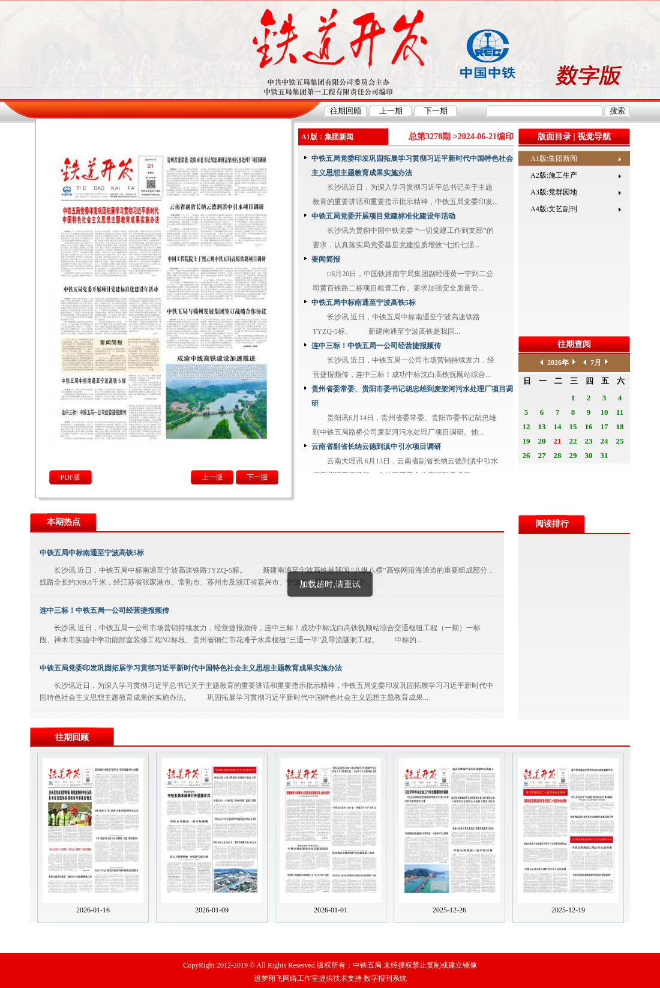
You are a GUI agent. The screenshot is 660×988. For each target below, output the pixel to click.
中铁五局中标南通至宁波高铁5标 (363, 302)
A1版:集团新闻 (553, 158)
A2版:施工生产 (553, 175)
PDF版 (70, 477)
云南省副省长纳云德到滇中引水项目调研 (376, 446)
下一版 (257, 477)
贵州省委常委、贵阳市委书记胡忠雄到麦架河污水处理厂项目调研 (412, 396)
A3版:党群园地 (553, 192)
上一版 (212, 477)
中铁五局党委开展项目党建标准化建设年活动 (383, 216)
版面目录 (554, 136)
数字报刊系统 (385, 978)
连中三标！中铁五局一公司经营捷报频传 (376, 346)
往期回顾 (72, 737)
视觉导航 (594, 136)
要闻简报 (325, 259)
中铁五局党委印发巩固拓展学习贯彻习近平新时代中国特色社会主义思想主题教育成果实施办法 (412, 165)
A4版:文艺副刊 (553, 209)
